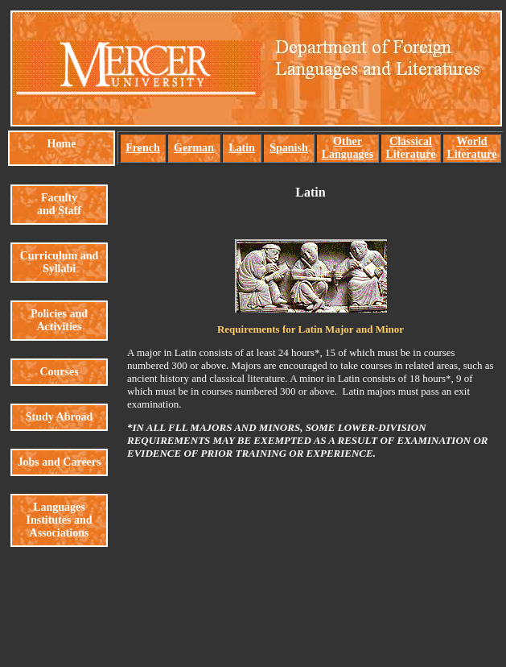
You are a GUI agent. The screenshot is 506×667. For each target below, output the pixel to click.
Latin (241, 148)
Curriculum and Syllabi (59, 262)
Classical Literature (411, 147)
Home (61, 144)
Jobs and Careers (59, 462)
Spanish (288, 148)
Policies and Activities (59, 320)
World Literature (472, 147)
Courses (58, 372)
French (142, 148)
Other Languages (348, 147)
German (194, 148)
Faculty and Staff (59, 204)
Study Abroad (59, 417)
